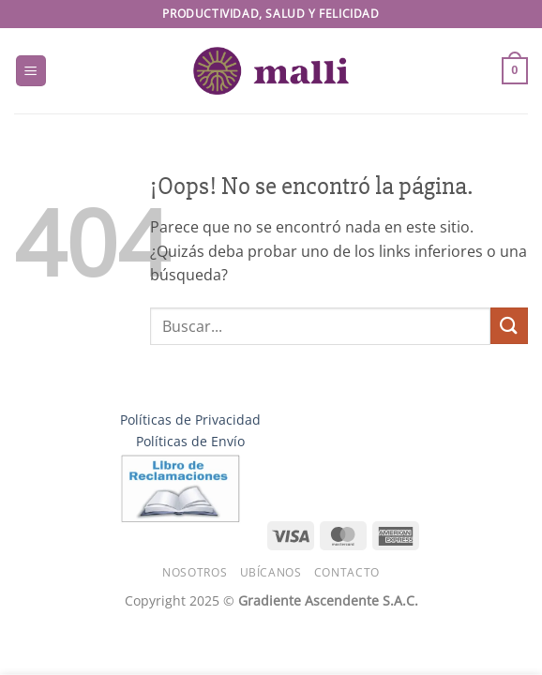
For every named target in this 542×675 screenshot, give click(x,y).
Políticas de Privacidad (190, 419)
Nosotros (194, 572)
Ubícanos (271, 572)
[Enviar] (509, 326)
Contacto (347, 572)
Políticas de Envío (190, 441)
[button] (31, 70)
